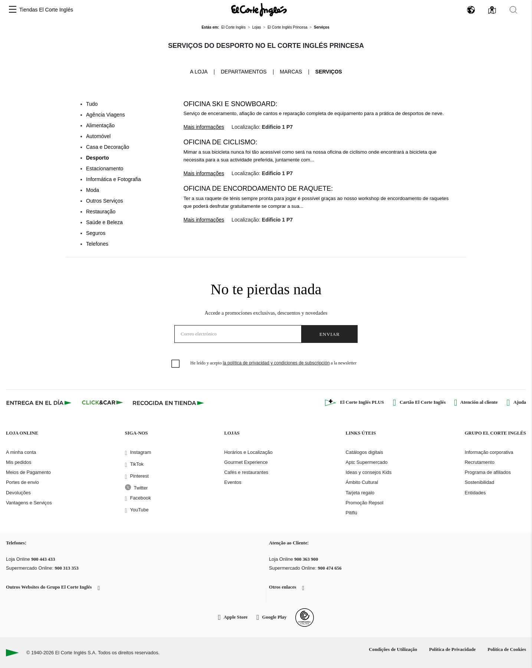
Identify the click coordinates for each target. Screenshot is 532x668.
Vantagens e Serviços (29, 502)
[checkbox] (175, 364)
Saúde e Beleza (104, 222)
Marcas (291, 72)
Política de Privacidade (452, 649)
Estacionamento (104, 168)
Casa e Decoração (107, 147)
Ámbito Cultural (362, 482)
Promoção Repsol (365, 502)
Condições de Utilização (393, 649)
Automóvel (98, 136)
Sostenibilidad (479, 482)
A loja (198, 71)
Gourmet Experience (245, 462)
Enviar (329, 334)
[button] (12, 10)
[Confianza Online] (304, 617)
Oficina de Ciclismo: (220, 142)
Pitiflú (351, 512)
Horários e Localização (248, 452)
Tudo (92, 104)
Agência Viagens (105, 115)
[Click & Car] (102, 402)
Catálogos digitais (364, 452)
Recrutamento (479, 462)
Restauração (100, 212)
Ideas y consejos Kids (369, 472)
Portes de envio (22, 482)
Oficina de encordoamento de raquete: (258, 188)
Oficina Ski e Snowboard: (231, 104)
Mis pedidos (18, 462)
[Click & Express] (39, 402)
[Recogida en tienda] (168, 402)
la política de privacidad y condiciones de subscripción (276, 363)
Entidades (475, 492)
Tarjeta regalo (360, 492)
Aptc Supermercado (367, 462)
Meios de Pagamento (28, 472)
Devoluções (18, 492)
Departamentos (243, 72)
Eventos (232, 482)
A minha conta (21, 452)
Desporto (97, 158)
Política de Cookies (506, 649)
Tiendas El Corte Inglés (46, 10)
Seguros (95, 233)
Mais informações (204, 127)
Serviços (328, 72)
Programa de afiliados (487, 472)
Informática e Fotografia (113, 179)
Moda (92, 190)
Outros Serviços (104, 201)
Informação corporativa (488, 452)
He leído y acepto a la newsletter (273, 363)
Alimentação (100, 125)
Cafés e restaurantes (246, 472)
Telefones (97, 244)
